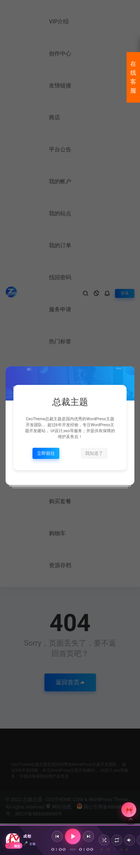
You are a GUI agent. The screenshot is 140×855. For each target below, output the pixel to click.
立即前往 (46, 453)
